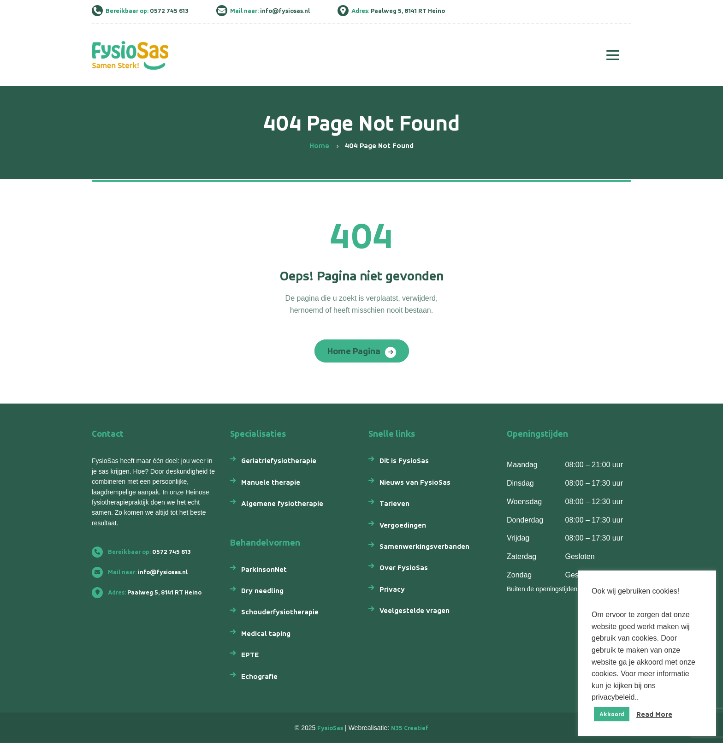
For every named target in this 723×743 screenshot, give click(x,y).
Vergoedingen (402, 525)
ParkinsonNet (264, 569)
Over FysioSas (403, 567)
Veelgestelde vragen (414, 610)
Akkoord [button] (611, 714)
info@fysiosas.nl (143, 572)
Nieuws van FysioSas (414, 482)
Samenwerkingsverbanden (424, 546)
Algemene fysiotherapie (282, 503)
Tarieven (394, 503)
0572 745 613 (145, 552)
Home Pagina (353, 351)
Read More (654, 714)
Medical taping (265, 633)
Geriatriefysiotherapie (278, 460)
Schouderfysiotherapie (280, 611)
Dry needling (262, 590)
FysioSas (330, 728)
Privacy (392, 589)
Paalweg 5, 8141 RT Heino (150, 592)
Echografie (259, 676)
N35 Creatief (409, 728)
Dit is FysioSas (404, 460)
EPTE (250, 654)
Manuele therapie (270, 482)
